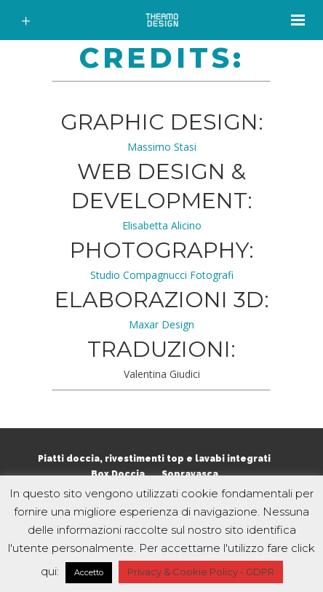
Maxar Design (161, 324)
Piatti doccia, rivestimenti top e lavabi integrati (154, 459)
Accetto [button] (88, 572)
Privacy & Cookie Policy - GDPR (200, 571)
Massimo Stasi (161, 147)
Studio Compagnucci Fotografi (162, 275)
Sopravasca (190, 474)
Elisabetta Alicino (162, 225)
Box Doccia (118, 474)
